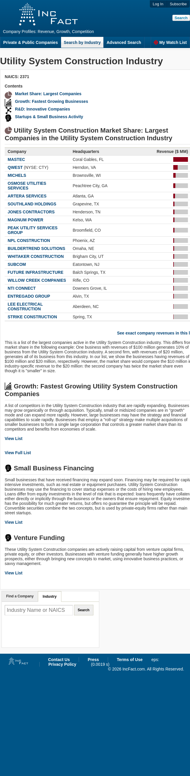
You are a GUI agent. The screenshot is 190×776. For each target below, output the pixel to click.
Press (93, 659)
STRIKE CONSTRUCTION (32, 316)
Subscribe (178, 4)
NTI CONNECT (22, 288)
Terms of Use (130, 659)
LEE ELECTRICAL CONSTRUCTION (25, 306)
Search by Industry (82, 42)
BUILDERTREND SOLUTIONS (36, 248)
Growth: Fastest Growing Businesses (51, 101)
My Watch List (170, 42)
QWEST (15, 167)
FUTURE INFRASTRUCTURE (35, 272)
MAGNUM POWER (25, 220)
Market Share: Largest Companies (48, 93)
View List (13, 438)
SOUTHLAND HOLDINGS (32, 204)
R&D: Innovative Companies (42, 109)
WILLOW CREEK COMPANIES (37, 280)
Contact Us (59, 659)
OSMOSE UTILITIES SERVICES (27, 185)
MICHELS (17, 175)
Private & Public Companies (30, 42)
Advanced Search (124, 42)
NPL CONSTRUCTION (29, 240)
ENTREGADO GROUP (29, 296)
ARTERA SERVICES (27, 196)
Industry (49, 596)
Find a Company (19, 596)
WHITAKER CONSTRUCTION (36, 256)
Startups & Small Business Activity (49, 116)
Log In (158, 4)
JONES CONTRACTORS (31, 212)
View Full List (18, 452)
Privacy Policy (62, 664)
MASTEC (16, 159)
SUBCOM (17, 264)
